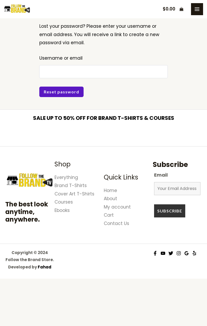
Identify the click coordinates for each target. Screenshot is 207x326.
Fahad (44, 267)
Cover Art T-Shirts (74, 194)
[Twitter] (170, 253)
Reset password (61, 91)
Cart (109, 215)
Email (161, 175)
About (110, 198)
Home (110, 190)
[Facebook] (155, 253)
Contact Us (116, 223)
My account (117, 207)
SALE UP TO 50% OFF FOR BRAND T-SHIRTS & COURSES (103, 118)
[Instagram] (178, 253)
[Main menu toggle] (197, 9)
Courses (64, 202)
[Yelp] (194, 253)
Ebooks (62, 210)
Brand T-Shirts (71, 185)
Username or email (61, 58)
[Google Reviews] (186, 253)
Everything (66, 177)
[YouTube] (163, 253)
